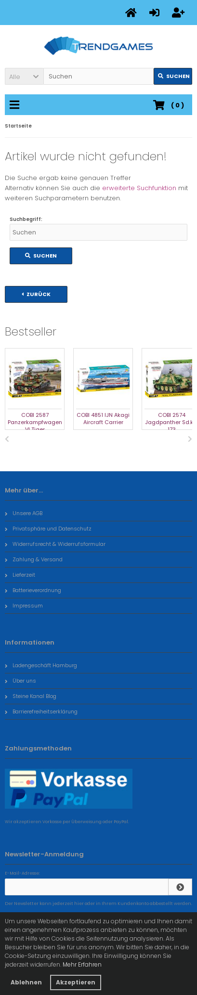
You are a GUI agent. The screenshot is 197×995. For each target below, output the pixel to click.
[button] (24, 76)
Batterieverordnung (33, 590)
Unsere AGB (23, 513)
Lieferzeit (20, 575)
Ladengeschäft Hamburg (41, 665)
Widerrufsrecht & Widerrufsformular (55, 544)
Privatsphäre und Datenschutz (48, 528)
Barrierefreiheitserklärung (41, 711)
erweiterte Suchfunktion (139, 188)
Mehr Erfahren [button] (82, 964)
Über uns (20, 681)
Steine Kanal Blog (30, 696)
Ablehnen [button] (26, 982)
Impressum (24, 605)
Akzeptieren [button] (75, 982)
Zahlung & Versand (34, 559)
